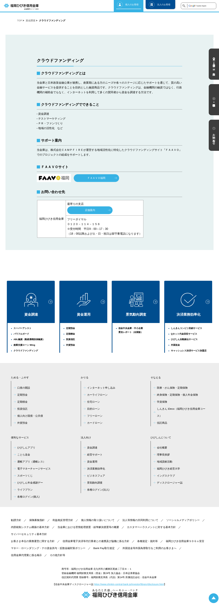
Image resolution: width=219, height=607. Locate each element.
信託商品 (162, 422)
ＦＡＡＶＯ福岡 (96, 177)
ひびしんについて (161, 437)
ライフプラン (25, 489)
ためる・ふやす (20, 377)
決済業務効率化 (189, 304)
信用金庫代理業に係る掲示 (26, 555)
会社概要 (162, 447)
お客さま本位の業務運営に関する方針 (33, 541)
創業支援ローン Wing (24, 345)
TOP (19, 20)
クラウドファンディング (26, 350)
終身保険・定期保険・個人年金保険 (177, 394)
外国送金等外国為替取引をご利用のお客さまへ (149, 548)
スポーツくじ (25, 475)
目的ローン (93, 408)
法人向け (86, 437)
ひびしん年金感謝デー (30, 482)
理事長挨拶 (163, 454)
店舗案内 (90, 210)
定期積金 (70, 334)
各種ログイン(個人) (28, 496)
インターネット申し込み (101, 387)
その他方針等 (57, 555)
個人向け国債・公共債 (30, 415)
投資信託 (70, 339)
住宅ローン (93, 401)
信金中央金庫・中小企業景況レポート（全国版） (130, 330)
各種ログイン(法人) (98, 489)
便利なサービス (20, 437)
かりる (84, 377)
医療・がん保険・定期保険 (172, 387)
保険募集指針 (37, 520)
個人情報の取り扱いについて (97, 520)
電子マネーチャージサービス (34, 468)
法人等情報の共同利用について (140, 520)
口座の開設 (23, 387)
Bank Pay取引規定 (104, 548)
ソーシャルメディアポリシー (183, 520)
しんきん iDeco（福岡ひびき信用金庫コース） (181, 412)
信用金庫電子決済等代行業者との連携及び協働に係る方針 (96, 541)
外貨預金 (70, 345)
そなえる (156, 377)
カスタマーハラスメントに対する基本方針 (151, 527)
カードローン (94, 422)
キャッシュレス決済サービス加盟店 (189, 350)
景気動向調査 (136, 304)
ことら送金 (23, 454)
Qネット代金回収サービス (184, 334)
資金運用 (84, 304)
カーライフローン (97, 394)
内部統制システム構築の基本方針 (30, 527)
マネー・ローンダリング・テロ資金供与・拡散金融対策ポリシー (48, 548)
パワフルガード (21, 334)
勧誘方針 (16, 520)
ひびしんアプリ (26, 447)
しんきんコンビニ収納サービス (186, 328)
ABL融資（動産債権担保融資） (29, 339)
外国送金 (175, 345)
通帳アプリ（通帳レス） (31, 461)
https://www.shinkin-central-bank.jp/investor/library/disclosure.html (129, 584)
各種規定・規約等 (147, 541)
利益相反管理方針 (63, 520)
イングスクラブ (166, 475)
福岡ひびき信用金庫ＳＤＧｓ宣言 (185, 541)
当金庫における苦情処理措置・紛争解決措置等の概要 (88, 527)
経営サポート (94, 454)
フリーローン (94, 415)
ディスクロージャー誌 (170, 482)
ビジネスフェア (96, 475)
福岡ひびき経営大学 (168, 468)
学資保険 (162, 401)
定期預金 (70, 328)
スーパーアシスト (22, 328)
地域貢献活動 (164, 461)
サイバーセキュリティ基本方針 (29, 534)
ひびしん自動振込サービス (184, 339)
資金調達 (30, 20)
